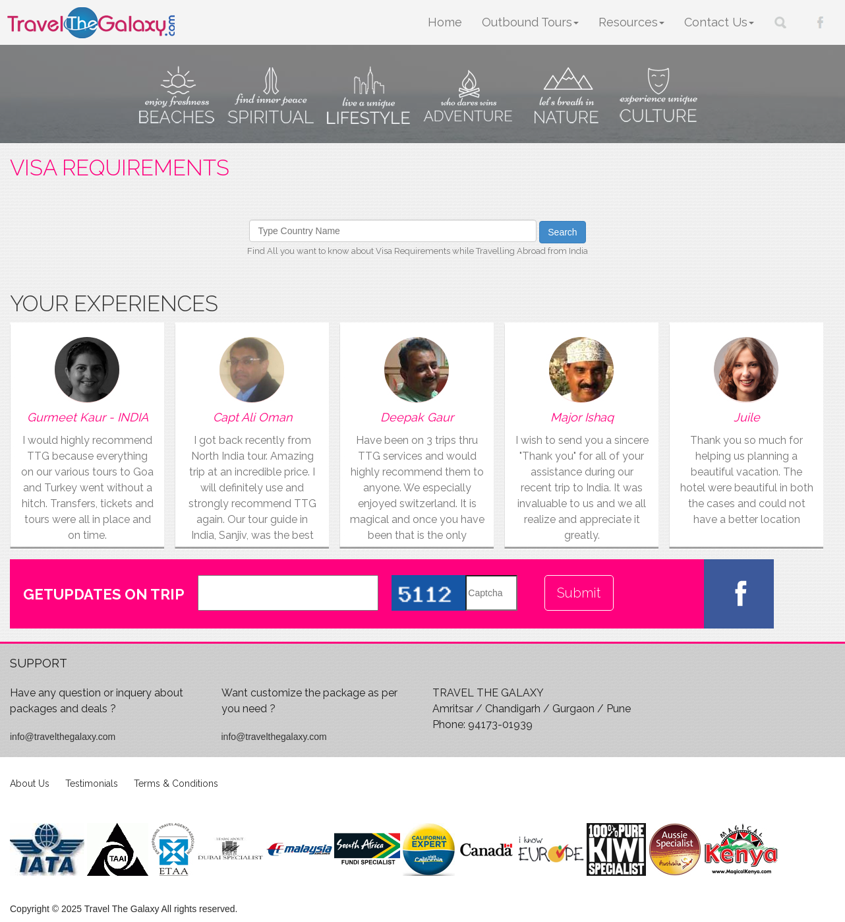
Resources (631, 22)
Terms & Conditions (176, 783)
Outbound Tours (530, 22)
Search (562, 232)
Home (445, 22)
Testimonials (91, 783)
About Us (29, 783)
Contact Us (719, 22)
